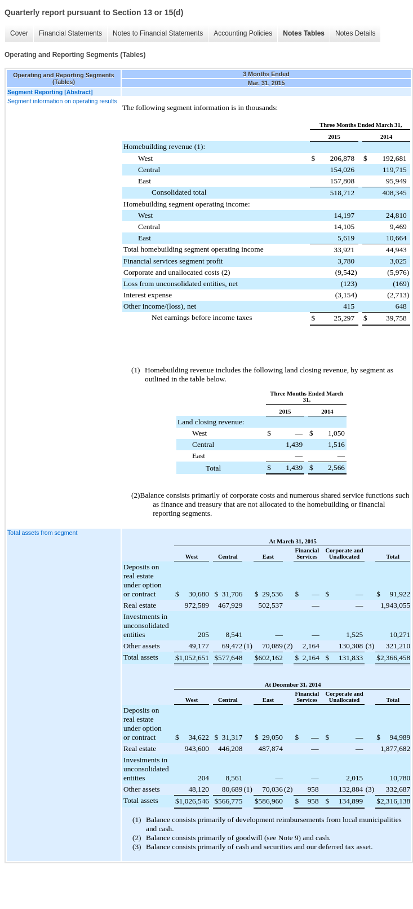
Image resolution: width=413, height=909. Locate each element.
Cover (19, 33)
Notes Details (355, 33)
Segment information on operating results (62, 101)
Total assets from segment (42, 532)
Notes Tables (304, 33)
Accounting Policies (243, 33)
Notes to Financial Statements (158, 33)
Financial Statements (70, 33)
